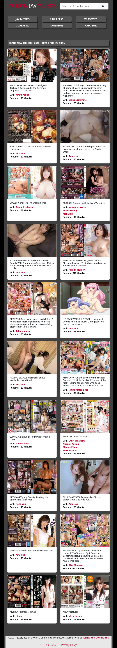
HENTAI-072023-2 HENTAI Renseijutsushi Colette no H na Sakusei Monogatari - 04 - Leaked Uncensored (84, 322)
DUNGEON (56, 25)
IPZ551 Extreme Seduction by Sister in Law (31, 550)
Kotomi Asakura (77, 207)
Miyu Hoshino (76, 616)
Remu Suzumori (77, 269)
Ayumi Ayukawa (24, 207)
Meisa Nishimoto (78, 99)
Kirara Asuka (22, 94)
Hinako (19, 616)
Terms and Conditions (96, 637)
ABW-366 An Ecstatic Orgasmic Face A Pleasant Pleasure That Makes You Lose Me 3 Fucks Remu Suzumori (85, 263)
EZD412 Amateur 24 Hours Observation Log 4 (30, 438)
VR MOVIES (90, 19)
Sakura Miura (23, 331)
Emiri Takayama (77, 440)
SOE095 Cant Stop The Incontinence (28, 202)
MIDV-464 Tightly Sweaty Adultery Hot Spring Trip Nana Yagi (29, 498)
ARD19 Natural (70, 611)
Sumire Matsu (23, 443)
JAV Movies (23, 19)
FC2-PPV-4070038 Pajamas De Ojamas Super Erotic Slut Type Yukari (82, 498)
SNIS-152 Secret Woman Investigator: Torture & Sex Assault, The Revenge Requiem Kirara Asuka (29, 88)
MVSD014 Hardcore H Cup (23, 611)
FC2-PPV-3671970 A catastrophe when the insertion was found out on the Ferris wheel (84, 149)
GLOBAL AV (22, 25)
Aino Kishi (21, 554)
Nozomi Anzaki (71, 443)
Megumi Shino (70, 447)
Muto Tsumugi (70, 210)
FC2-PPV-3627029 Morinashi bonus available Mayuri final (27, 379)
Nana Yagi (21, 503)
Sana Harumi (70, 450)
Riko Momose (76, 565)
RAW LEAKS (57, 19)
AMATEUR (91, 25)
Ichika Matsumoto (78, 389)
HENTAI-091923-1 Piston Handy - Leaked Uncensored (30, 148)
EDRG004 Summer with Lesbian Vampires (84, 203)
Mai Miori (68, 213)
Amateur (20, 153)
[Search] (79, 6)
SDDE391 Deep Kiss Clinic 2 (76, 436)
